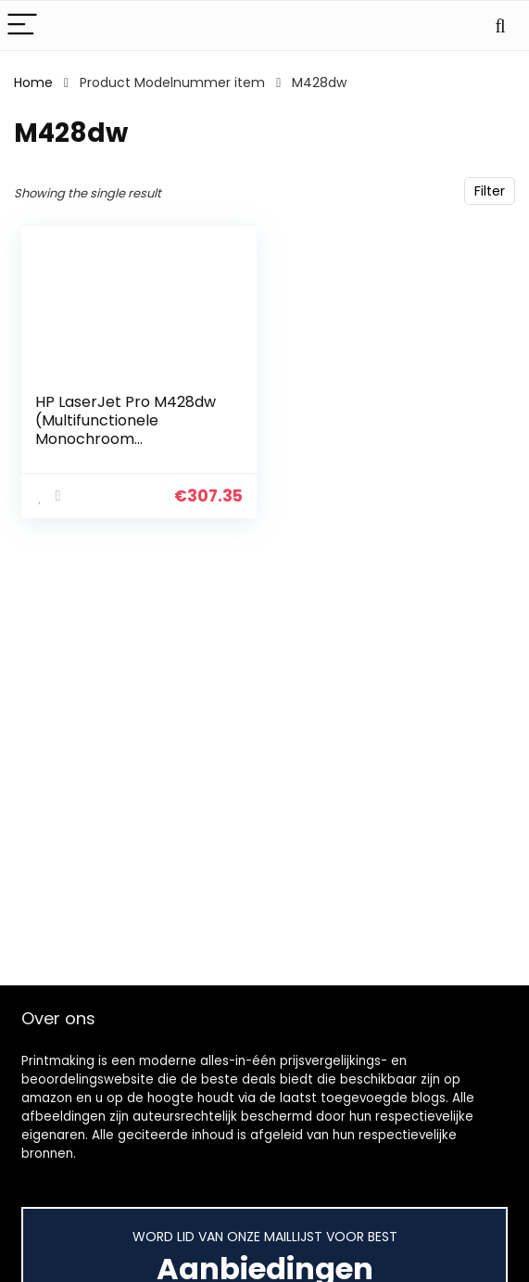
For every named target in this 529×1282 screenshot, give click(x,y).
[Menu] (22, 25)
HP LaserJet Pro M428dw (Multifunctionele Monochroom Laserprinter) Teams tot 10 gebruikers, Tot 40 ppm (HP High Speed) (129, 448)
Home (33, 82)
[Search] (500, 25)
